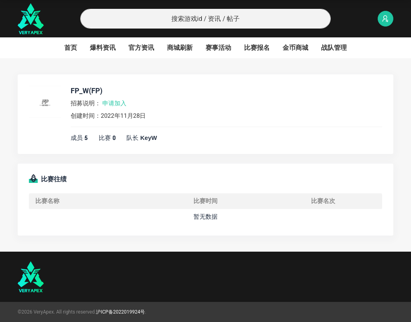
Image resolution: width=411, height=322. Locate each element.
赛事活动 (218, 47)
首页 (70, 47)
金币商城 (295, 47)
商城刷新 (180, 47)
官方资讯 (141, 47)
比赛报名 (257, 47)
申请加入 (114, 103)
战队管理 (334, 47)
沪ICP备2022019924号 (120, 312)
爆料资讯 (103, 47)
